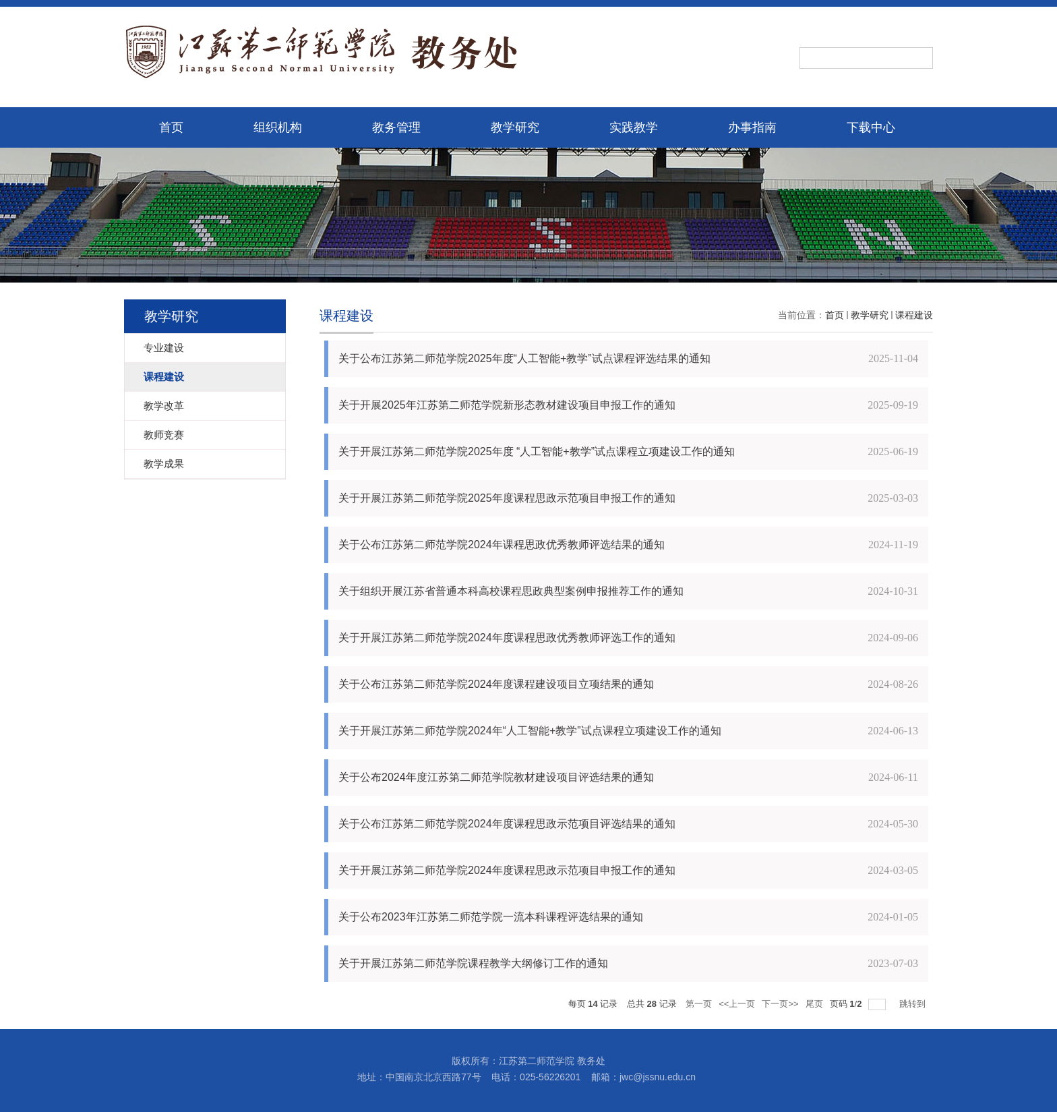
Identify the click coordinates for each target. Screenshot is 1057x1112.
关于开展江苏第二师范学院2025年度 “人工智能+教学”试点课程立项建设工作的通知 (536, 451)
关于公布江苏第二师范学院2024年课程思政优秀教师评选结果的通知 (501, 544)
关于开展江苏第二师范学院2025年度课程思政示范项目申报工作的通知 (506, 498)
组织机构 (277, 127)
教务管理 (396, 127)
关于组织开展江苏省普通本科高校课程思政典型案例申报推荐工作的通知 (511, 591)
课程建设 (914, 315)
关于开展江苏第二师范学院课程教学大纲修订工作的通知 (473, 963)
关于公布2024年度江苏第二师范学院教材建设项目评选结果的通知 (496, 777)
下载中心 (871, 127)
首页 (171, 127)
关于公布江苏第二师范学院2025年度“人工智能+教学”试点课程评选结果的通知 (524, 358)
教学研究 (515, 127)
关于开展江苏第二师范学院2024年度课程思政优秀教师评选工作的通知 (506, 637)
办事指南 (752, 127)
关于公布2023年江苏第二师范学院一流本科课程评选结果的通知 (490, 917)
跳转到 (913, 1004)
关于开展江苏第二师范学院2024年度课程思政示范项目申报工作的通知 (506, 870)
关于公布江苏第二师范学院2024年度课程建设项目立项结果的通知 (496, 684)
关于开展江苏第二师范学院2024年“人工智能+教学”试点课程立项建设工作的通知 (529, 730)
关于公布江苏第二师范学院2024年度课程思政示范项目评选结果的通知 (506, 823)
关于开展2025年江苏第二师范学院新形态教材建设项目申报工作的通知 (506, 405)
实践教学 (633, 127)
